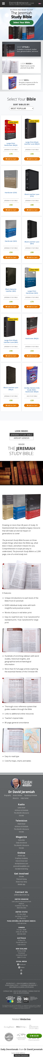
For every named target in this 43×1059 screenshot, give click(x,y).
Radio (21, 804)
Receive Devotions (21, 1055)
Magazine (21, 836)
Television (21, 820)
